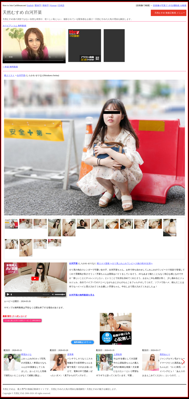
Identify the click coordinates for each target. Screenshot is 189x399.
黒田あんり (165, 354)
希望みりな (26, 354)
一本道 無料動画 (10, 67)
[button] (183, 362)
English (30, 5)
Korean (53, 5)
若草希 (70, 354)
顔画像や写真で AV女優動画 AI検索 (169, 5)
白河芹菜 (21, 75)
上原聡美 (118, 354)
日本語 (61, 5)
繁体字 (38, 5)
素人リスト (9, 75)
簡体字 (46, 5)
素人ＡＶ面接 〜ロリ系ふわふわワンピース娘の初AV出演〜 (125, 263)
